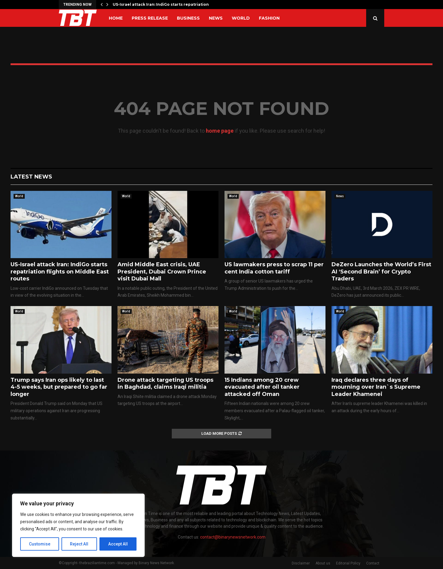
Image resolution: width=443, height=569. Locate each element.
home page (220, 131)
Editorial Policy (348, 563)
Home (116, 18)
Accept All (118, 544)
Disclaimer (301, 563)
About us (323, 563)
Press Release (150, 18)
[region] (78, 525)
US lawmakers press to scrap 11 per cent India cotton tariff (274, 268)
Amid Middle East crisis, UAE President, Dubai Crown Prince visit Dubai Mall (162, 271)
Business (188, 18)
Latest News (31, 176)
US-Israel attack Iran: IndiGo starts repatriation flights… (169, 4)
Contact (372, 563)
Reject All (79, 544)
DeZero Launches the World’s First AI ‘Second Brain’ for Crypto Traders (381, 271)
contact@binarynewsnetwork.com (232, 537)
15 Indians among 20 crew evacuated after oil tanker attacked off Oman (262, 387)
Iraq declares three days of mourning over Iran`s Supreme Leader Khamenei (375, 387)
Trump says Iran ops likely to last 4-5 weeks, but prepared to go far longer (59, 387)
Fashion (269, 18)
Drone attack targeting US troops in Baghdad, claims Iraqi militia (165, 383)
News (216, 18)
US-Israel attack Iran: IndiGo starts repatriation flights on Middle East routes (60, 271)
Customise (39, 544)
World (241, 18)
